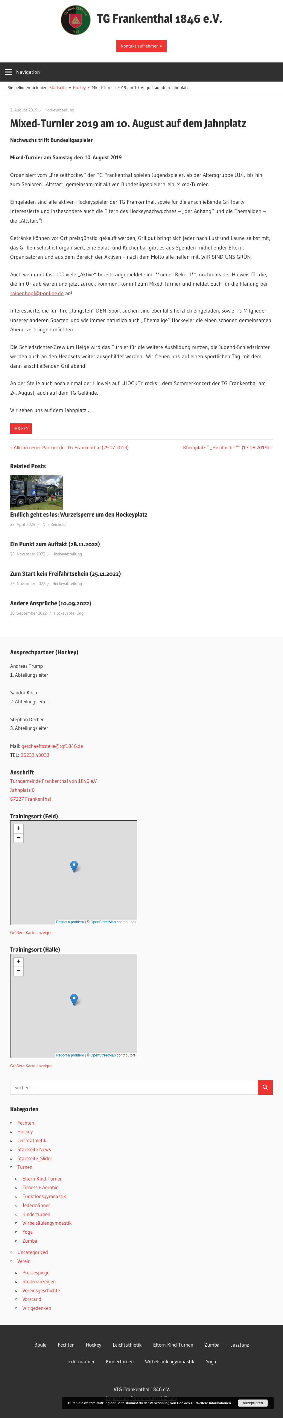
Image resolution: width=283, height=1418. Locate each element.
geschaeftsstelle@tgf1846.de (52, 746)
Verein (24, 1261)
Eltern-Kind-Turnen (42, 1178)
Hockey (20, 428)
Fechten (25, 1123)
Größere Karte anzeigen (31, 932)
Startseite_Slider (34, 1158)
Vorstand (31, 1299)
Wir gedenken (36, 1308)
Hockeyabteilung (59, 110)
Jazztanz (240, 1345)
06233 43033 (34, 755)
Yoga (27, 1232)
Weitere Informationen (213, 1403)
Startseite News (34, 1149)
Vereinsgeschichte (41, 1290)
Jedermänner (36, 1205)
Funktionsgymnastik (44, 1196)
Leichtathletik (31, 1140)
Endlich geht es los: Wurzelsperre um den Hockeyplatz (78, 514)
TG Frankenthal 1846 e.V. (159, 18)
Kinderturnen (36, 1214)
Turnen (24, 1167)
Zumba (29, 1241)
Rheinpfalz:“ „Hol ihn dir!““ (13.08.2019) (226, 447)
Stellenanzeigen (39, 1281)
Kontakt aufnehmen (140, 46)
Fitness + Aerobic (40, 1187)
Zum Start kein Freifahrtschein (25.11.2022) (65, 573)
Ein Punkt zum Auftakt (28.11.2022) (55, 544)
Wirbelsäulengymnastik (47, 1223)
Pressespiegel (36, 1272)
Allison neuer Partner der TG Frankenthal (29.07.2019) (71, 447)
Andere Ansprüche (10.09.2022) (50, 603)
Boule (40, 1345)
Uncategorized (32, 1252)
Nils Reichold (54, 524)
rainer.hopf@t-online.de (37, 293)
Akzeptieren (253, 1403)
